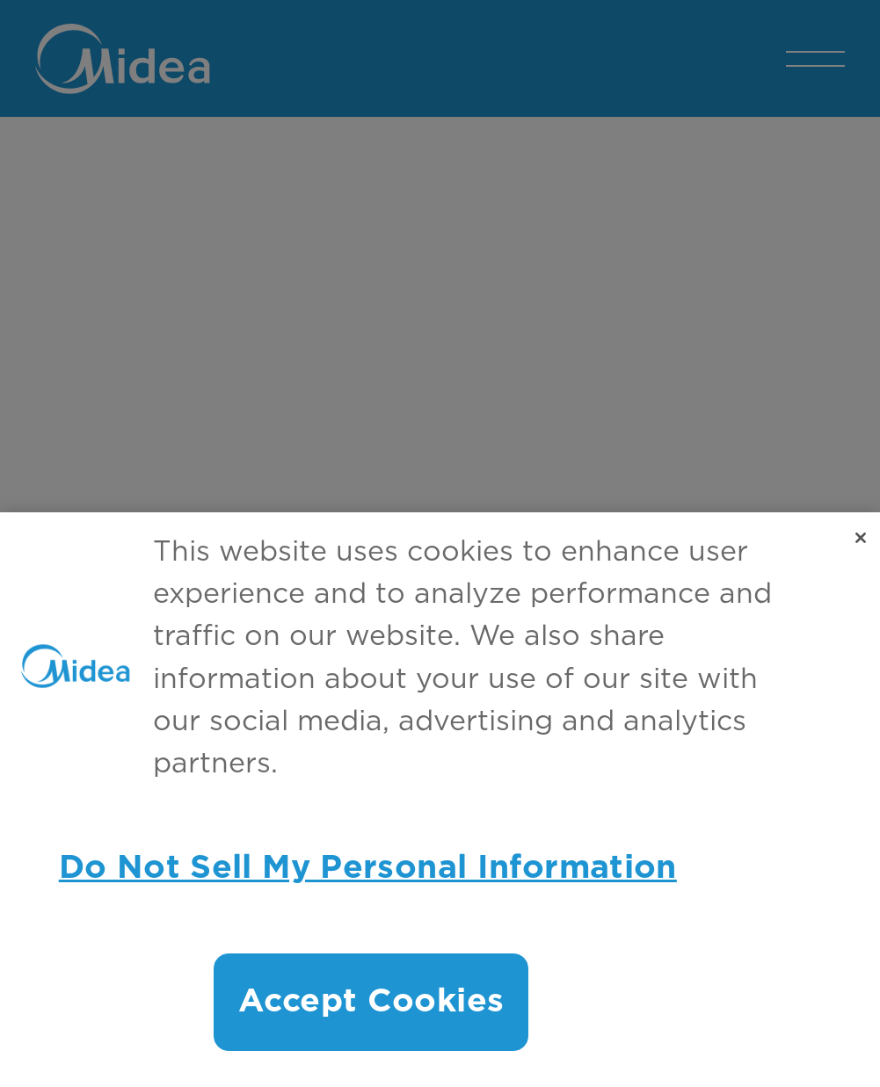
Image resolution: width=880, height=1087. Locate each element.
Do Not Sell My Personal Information (368, 873)
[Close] (860, 543)
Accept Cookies (371, 1007)
